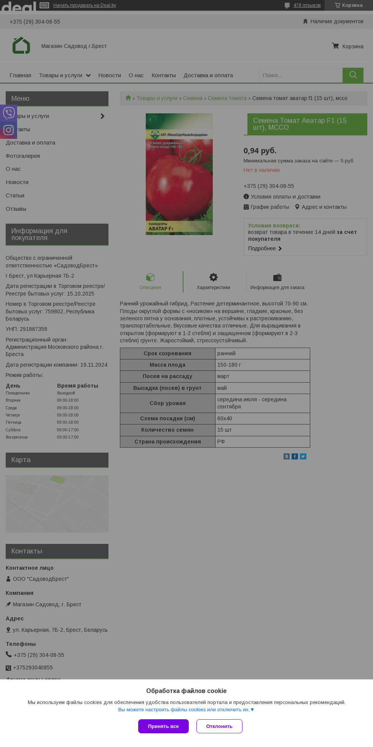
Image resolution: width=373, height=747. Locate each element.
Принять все (163, 726)
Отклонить (219, 726)
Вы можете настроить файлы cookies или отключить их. (184, 709)
